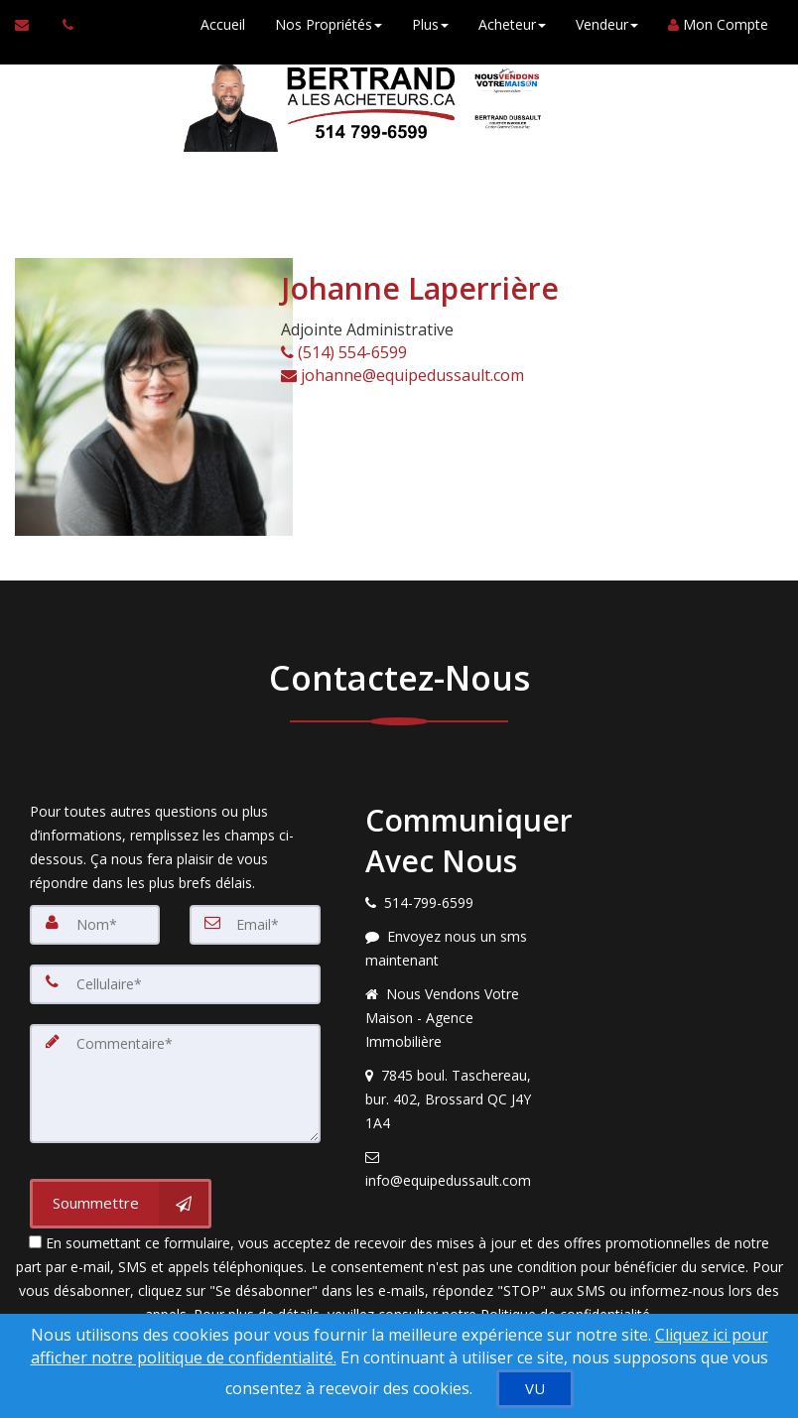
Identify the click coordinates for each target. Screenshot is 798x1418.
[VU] (535, 1388)
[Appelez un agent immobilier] (62, 25)
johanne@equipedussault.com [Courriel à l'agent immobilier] (402, 375)
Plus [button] (430, 24)
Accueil (222, 24)
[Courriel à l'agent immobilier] (31, 25)
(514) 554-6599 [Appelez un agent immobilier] (344, 352)
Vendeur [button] (607, 24)
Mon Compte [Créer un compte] (718, 24)
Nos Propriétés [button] (328, 24)
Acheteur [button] (512, 24)
